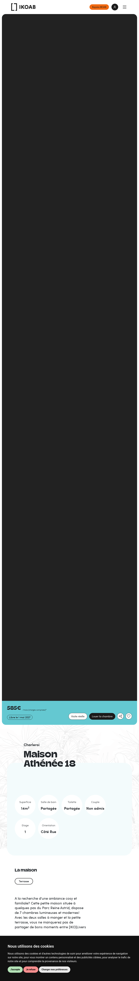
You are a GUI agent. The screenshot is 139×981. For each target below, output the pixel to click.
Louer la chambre (102, 716)
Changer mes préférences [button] (55, 969)
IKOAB (23, 7)
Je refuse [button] (31, 969)
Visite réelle (78, 716)
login (114, 7)
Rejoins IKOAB (99, 6)
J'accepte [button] (15, 969)
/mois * (35, 710)
